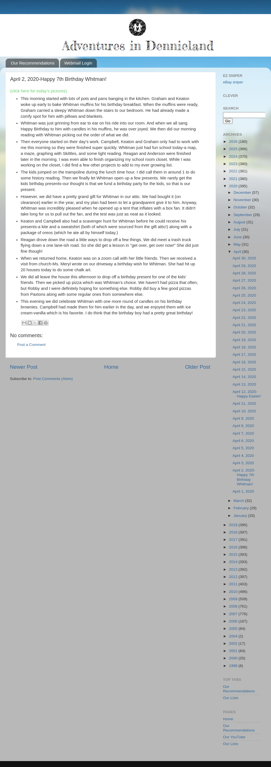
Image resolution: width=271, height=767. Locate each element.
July (237, 229)
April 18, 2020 (244, 347)
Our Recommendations (32, 63)
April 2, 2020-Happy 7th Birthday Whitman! (244, 477)
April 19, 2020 (244, 340)
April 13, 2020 (244, 384)
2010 (234, 592)
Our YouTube (234, 737)
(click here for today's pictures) (38, 91)
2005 (234, 628)
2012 (234, 577)
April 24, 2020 (244, 303)
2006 (234, 621)
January (240, 515)
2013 (234, 569)
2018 (234, 532)
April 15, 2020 (244, 369)
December (242, 192)
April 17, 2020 (244, 354)
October (240, 207)
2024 (234, 156)
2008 (234, 606)
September (243, 215)
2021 (234, 179)
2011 (234, 584)
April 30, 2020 (244, 258)
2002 (234, 643)
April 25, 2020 (244, 295)
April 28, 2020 (244, 273)
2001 (234, 651)
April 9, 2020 (243, 418)
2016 (234, 547)
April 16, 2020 (244, 362)
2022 (234, 171)
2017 (234, 539)
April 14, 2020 (244, 377)
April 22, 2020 (244, 317)
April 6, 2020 (243, 441)
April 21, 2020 (244, 325)
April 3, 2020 (243, 463)
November (242, 200)
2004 (234, 636)
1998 (234, 666)
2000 (234, 658)
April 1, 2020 (243, 491)
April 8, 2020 (243, 426)
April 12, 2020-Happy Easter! (247, 394)
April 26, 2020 (244, 288)
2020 (234, 186)
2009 (234, 599)
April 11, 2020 (244, 403)
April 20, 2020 (244, 332)
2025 (234, 149)
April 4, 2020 (243, 455)
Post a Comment (31, 345)
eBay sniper (233, 82)
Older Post (197, 367)
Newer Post (24, 367)
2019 (234, 525)
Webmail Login (78, 63)
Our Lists (230, 698)
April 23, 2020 (244, 310)
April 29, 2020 (244, 266)
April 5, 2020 (243, 448)
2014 (234, 562)
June (238, 237)
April (237, 252)
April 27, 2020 (244, 280)
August (239, 222)
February (241, 508)
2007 (234, 614)
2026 (234, 141)
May (237, 244)
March (239, 501)
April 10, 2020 (244, 411)
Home (111, 367)
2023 (234, 164)
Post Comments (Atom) (53, 379)
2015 (234, 554)
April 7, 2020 (243, 433)
